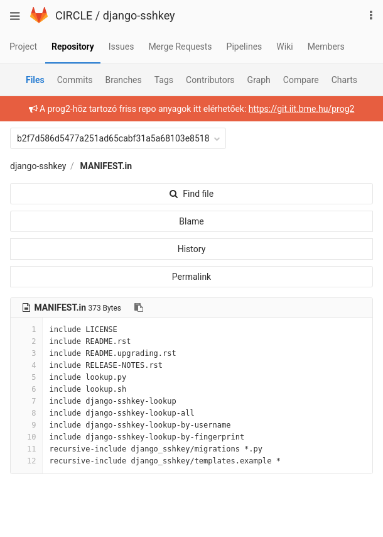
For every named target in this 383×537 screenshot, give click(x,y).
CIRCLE (73, 15)
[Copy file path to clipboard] (138, 307)
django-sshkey (139, 15)
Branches (123, 80)
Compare (301, 80)
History (192, 249)
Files (35, 80)
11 (26, 449)
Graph (259, 80)
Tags (163, 80)
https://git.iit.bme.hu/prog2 (302, 109)
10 (26, 437)
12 (26, 461)
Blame (191, 221)
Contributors (210, 80)
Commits (75, 80)
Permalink (191, 277)
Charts (344, 80)
